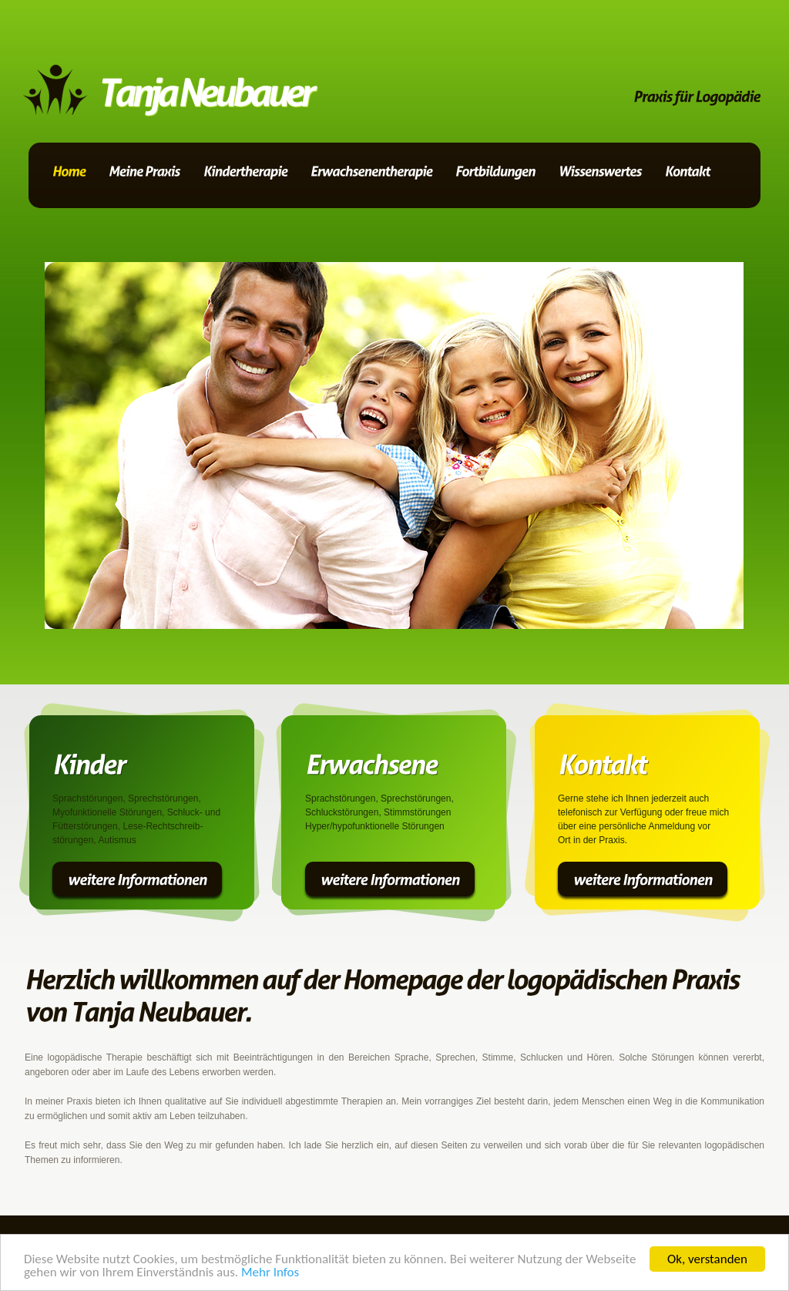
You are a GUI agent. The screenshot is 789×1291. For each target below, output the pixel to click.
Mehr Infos (270, 1273)
